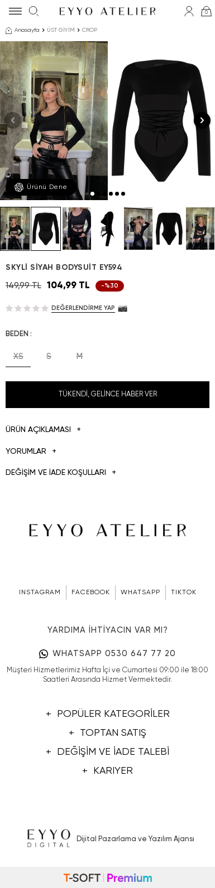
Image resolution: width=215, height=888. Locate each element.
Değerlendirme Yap (83, 308)
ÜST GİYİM (61, 30)
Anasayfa (23, 31)
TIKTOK (184, 592)
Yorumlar (31, 452)
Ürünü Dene (41, 187)
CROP (89, 30)
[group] (54, 120)
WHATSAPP (140, 592)
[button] (92, 194)
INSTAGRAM (40, 592)
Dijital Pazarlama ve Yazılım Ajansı (107, 839)
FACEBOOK (90, 592)
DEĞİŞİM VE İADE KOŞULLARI (61, 473)
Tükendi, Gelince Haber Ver (108, 394)
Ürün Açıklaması (43, 430)
